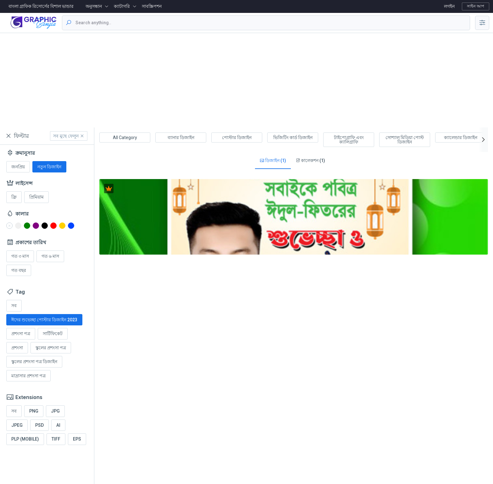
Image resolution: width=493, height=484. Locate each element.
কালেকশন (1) (310, 160)
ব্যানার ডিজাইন (181, 137)
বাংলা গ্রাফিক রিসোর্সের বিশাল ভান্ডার (41, 6)
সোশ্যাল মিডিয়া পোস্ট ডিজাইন (404, 139)
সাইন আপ (475, 6)
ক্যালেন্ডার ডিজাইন (460, 137)
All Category (125, 137)
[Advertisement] (246, 80)
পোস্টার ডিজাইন (237, 137)
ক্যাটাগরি (122, 6)
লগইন (449, 6)
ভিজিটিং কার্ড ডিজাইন (293, 137)
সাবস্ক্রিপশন (152, 6)
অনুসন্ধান (94, 6)
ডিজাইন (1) (273, 160)
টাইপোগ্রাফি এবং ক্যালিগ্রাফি (349, 139)
